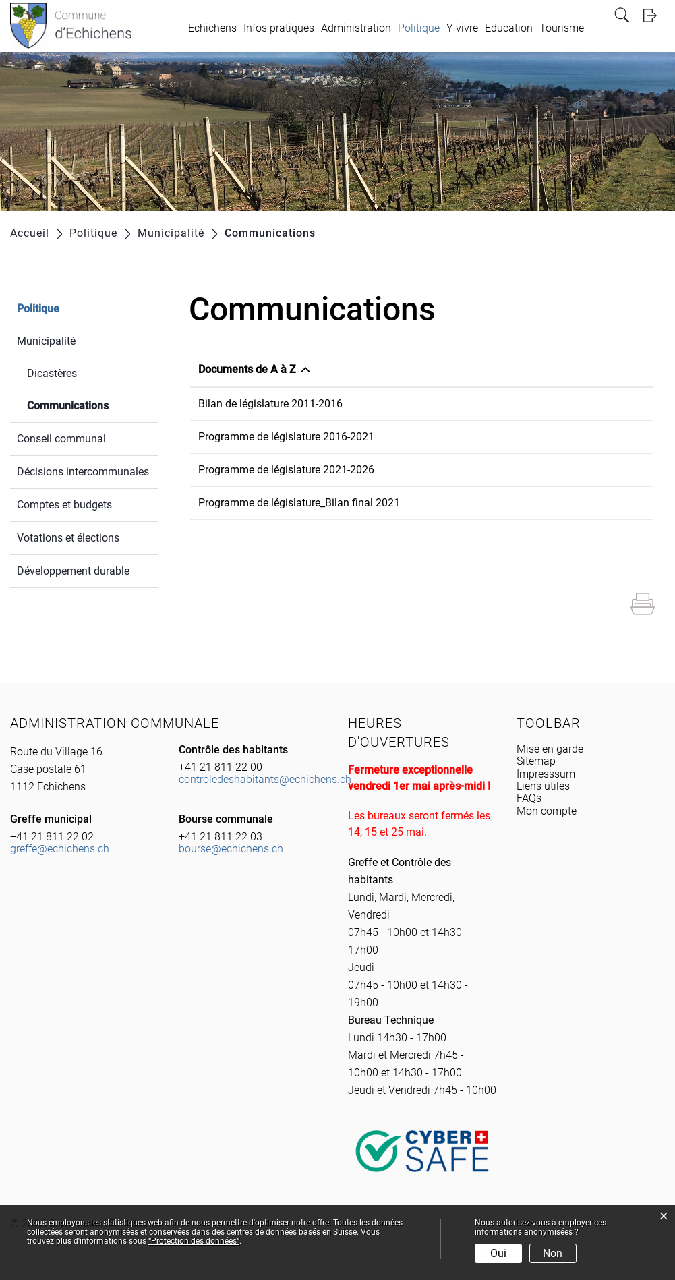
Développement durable (73, 570)
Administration (356, 28)
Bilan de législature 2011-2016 (270, 403)
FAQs (529, 798)
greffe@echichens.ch (59, 848)
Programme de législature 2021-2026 (286, 469)
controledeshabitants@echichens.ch (265, 779)
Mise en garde (550, 749)
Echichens (212, 28)
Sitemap (536, 761)
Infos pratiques (278, 28)
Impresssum (546, 773)
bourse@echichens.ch (231, 848)
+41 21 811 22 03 (220, 836)
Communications (92, 404)
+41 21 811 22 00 (220, 767)
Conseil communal (61, 438)
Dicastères (52, 373)
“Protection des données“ (193, 1241)
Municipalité (46, 340)
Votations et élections (68, 537)
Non (552, 1253)
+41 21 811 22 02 (52, 836)
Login (654, 15)
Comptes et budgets (64, 504)
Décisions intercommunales (83, 471)
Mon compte (547, 811)
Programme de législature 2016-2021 (286, 436)
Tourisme (561, 28)
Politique (419, 28)
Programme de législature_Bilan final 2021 (299, 502)
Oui (498, 1253)
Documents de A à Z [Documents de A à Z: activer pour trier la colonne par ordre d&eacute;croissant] (247, 369)
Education (509, 28)
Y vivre (462, 28)
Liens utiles (543, 786)
